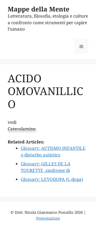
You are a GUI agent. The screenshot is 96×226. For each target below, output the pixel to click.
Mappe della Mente (38, 9)
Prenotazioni (48, 218)
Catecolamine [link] (22, 129)
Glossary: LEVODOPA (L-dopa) (52, 179)
